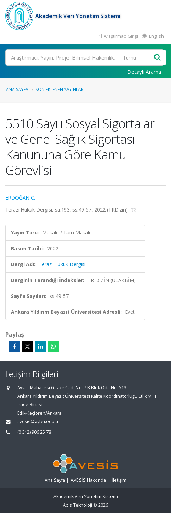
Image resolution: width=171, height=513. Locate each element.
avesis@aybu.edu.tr (38, 422)
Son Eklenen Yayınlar (59, 89)
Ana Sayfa (17, 89)
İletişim (119, 480)
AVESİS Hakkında (88, 480)
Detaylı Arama (144, 71)
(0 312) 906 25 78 (34, 432)
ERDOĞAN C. (20, 197)
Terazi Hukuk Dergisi (62, 264)
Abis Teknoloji (77, 505)
